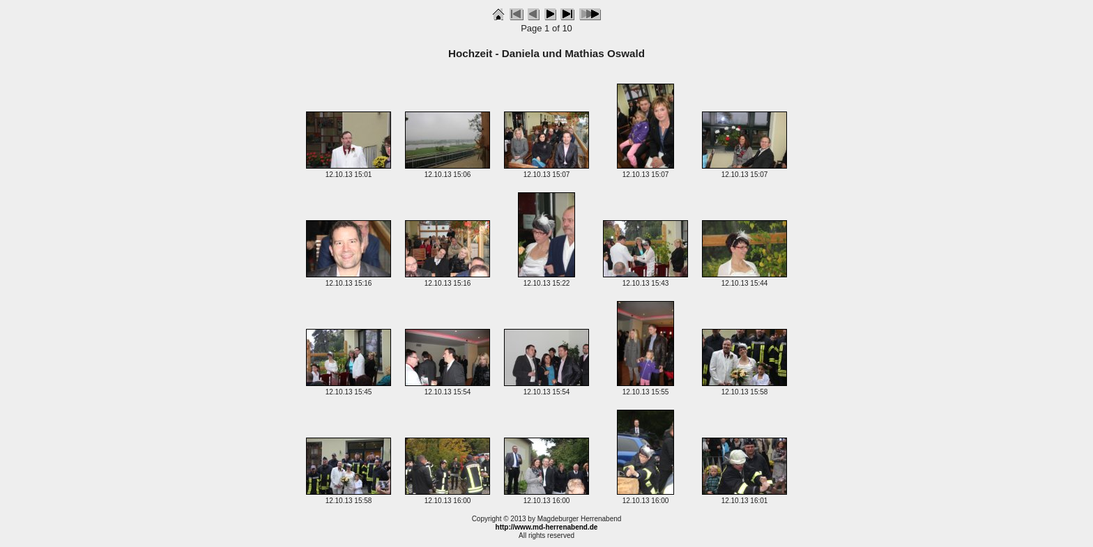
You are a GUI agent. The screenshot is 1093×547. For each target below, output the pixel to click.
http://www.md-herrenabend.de (547, 527)
